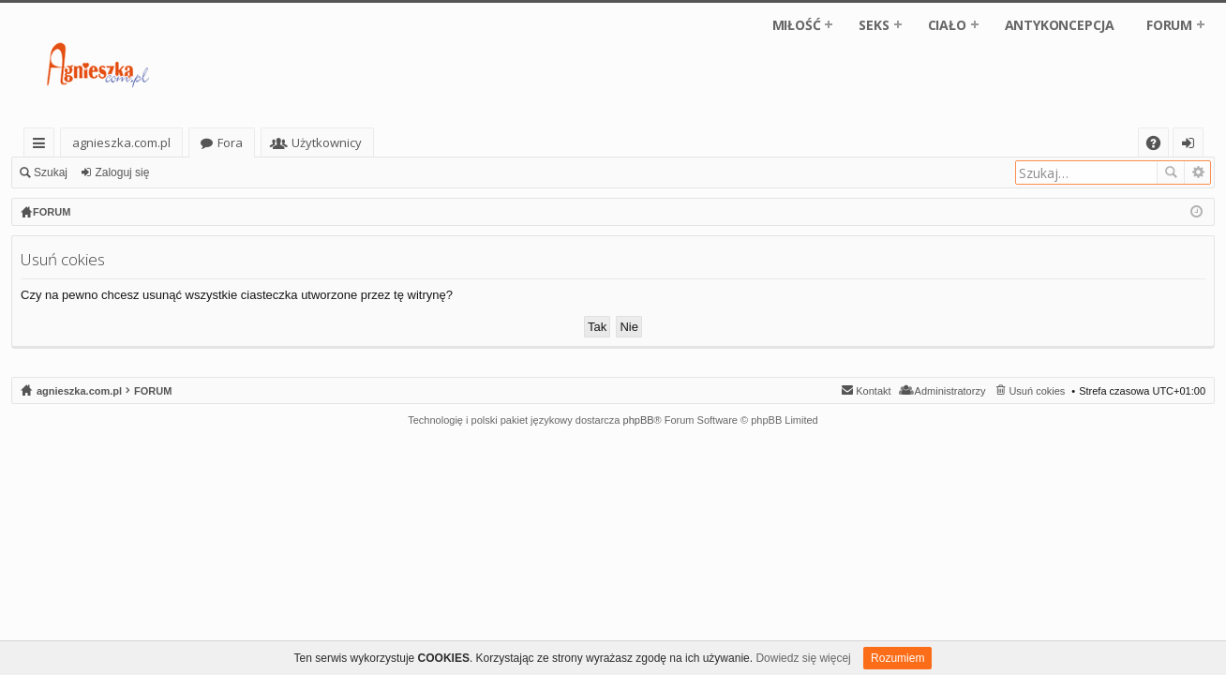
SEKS (874, 25)
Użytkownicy (327, 142)
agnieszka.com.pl (121, 142)
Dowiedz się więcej (802, 658)
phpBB (638, 420)
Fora (230, 142)
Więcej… (42, 146)
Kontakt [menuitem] (873, 391)
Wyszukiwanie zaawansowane (1197, 172)
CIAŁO (947, 25)
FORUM (1169, 25)
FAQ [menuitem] (1159, 146)
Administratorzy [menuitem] (950, 391)
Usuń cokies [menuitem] (1037, 391)
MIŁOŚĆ (796, 25)
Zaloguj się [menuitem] (1192, 146)
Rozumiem (897, 658)
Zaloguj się (122, 172)
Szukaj (50, 172)
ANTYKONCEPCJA (1059, 25)
